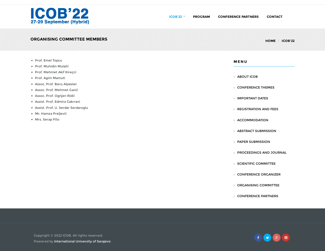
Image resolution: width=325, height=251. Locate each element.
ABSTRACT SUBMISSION (256, 131)
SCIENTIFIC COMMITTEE (256, 164)
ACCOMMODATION (252, 120)
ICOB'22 (177, 16)
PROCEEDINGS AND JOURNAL (262, 153)
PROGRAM (201, 17)
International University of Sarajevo (82, 241)
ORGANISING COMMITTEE (258, 185)
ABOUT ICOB (247, 77)
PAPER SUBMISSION (253, 142)
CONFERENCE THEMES (255, 87)
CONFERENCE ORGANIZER (259, 174)
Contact (275, 17)
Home (270, 41)
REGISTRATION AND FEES (257, 109)
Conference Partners (238, 17)
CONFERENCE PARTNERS (257, 196)
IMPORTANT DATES (252, 98)
